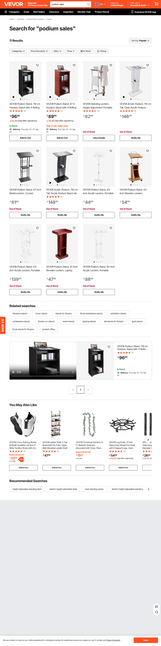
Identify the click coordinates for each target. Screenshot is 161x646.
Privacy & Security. (113, 640)
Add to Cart (25, 138)
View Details (99, 138)
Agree (146, 640)
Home (11, 19)
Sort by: (135, 40)
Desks (49, 19)
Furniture (20, 19)
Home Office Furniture (35, 19)
